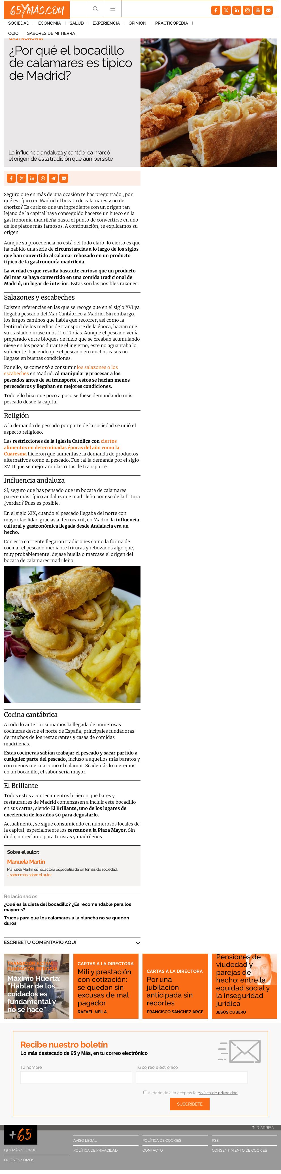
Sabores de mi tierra (240, 25)
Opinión (137, 25)
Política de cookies (161, 1140)
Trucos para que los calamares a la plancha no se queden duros (66, 920)
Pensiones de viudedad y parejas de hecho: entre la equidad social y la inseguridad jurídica (244, 979)
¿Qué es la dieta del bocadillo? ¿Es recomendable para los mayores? (67, 907)
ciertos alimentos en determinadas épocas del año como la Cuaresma (61, 447)
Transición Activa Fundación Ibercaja (33, 966)
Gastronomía (26, 38)
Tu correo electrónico (157, 1067)
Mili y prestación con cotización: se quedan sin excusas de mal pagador (105, 983)
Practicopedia (171, 25)
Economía (49, 25)
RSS (215, 1140)
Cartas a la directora (92, 953)
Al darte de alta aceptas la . (190, 1093)
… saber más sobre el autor (29, 874)
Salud (77, 25)
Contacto (152, 1150)
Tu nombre (31, 1067)
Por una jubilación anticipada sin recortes (171, 991)
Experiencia (106, 25)
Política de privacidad (95, 1150)
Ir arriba (263, 1127)
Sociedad (18, 25)
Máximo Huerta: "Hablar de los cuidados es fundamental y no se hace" (36, 994)
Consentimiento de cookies (239, 1150)
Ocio (202, 25)
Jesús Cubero (231, 1011)
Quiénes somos (19, 1160)
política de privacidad (218, 1093)
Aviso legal (85, 1140)
